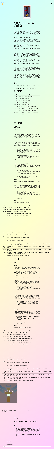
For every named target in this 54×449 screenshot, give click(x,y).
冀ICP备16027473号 (8, 441)
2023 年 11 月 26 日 (19, 426)
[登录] (51, 3)
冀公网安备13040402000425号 (9, 444)
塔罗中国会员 (14, 410)
